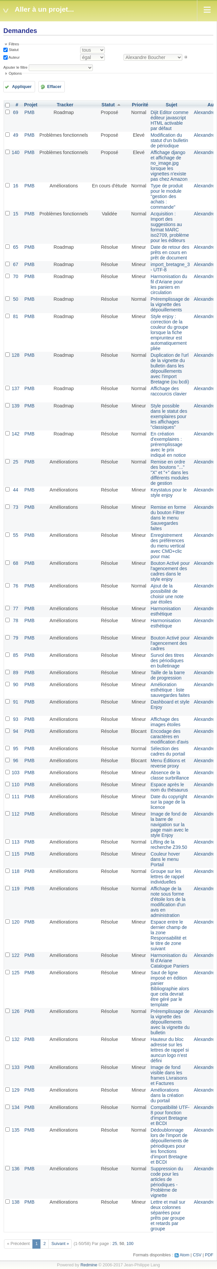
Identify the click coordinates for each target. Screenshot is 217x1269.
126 (15, 1011)
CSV (197, 1255)
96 (15, 760)
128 (15, 355)
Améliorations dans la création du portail (167, 1095)
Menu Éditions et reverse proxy (168, 763)
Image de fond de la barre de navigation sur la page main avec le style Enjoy (170, 824)
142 (15, 433)
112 (15, 814)
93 (15, 719)
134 (15, 1107)
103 (15, 772)
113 (15, 842)
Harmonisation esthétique (166, 611)
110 (15, 784)
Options (15, 73)
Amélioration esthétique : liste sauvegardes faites (170, 690)
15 (15, 213)
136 (15, 1168)
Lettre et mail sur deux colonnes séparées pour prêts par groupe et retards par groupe (168, 1215)
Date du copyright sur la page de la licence (169, 802)
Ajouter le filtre (15, 67)
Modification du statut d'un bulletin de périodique (169, 140)
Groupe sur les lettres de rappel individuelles (167, 877)
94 (15, 731)
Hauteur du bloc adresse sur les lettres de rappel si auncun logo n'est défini (170, 1050)
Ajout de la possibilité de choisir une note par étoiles (167, 593)
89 (15, 672)
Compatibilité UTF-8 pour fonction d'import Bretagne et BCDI (170, 1115)
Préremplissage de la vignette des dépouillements (170, 304)
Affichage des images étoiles (166, 722)
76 (15, 585)
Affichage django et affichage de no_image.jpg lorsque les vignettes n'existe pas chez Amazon (169, 166)
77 (15, 608)
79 (15, 638)
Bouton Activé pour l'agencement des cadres (170, 643)
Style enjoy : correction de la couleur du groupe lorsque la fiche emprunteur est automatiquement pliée (169, 332)
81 (15, 316)
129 (15, 1090)
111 (15, 796)
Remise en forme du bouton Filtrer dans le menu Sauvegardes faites (168, 517)
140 (15, 152)
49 (15, 135)
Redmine (88, 1265)
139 (15, 405)
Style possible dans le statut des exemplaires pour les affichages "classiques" (169, 416)
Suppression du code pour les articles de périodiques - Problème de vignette (167, 1182)
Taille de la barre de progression (168, 675)
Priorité (140, 104)
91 (15, 702)
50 (15, 299)
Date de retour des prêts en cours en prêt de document (170, 252)
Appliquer (22, 86)
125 (15, 972)
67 (15, 264)
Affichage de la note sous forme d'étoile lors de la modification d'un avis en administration (168, 902)
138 (15, 1202)
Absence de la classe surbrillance (170, 775)
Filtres (14, 44)
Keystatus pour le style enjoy (169, 492)
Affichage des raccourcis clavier (169, 391)
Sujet (171, 104)
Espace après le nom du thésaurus (169, 787)
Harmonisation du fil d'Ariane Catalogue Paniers (170, 961)
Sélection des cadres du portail (168, 751)
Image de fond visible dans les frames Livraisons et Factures (169, 1075)
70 (15, 276)
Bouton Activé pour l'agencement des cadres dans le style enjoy (170, 571)
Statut (13, 50)
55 (15, 535)
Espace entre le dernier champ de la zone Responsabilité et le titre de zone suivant (169, 935)
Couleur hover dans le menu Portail (165, 859)
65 (15, 247)
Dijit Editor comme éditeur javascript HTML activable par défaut (170, 120)
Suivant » (60, 1243)
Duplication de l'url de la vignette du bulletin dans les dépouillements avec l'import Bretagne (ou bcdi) (170, 368)
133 (15, 1067)
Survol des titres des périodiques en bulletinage (167, 661)
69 (15, 112)
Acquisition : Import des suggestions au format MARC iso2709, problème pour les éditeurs (170, 227)
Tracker (65, 104)
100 (130, 1243)
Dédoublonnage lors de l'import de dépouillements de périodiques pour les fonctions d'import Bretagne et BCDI (170, 1146)
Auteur (14, 57)
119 (15, 888)
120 (15, 922)
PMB (29, 112)
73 (15, 507)
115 (15, 854)
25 (15, 461)
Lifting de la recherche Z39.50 (169, 844)
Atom (184, 1255)
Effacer (54, 86)
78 (15, 620)
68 (15, 563)
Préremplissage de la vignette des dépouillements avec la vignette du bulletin (170, 1022)
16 (15, 185)
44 (15, 489)
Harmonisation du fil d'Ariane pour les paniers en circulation (169, 284)
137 (15, 388)
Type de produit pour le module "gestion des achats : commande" (167, 196)
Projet (30, 104)
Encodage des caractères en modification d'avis (170, 737)
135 (15, 1130)
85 (15, 655)
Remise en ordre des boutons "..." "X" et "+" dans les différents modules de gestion (170, 472)
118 (15, 871)
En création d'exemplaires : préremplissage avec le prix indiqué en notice (168, 444)
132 (15, 1039)
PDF (209, 1255)
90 (15, 684)
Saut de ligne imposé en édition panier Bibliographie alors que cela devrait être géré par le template (170, 988)
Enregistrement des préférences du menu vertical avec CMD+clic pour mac (168, 545)
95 (15, 748)
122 (15, 955)
